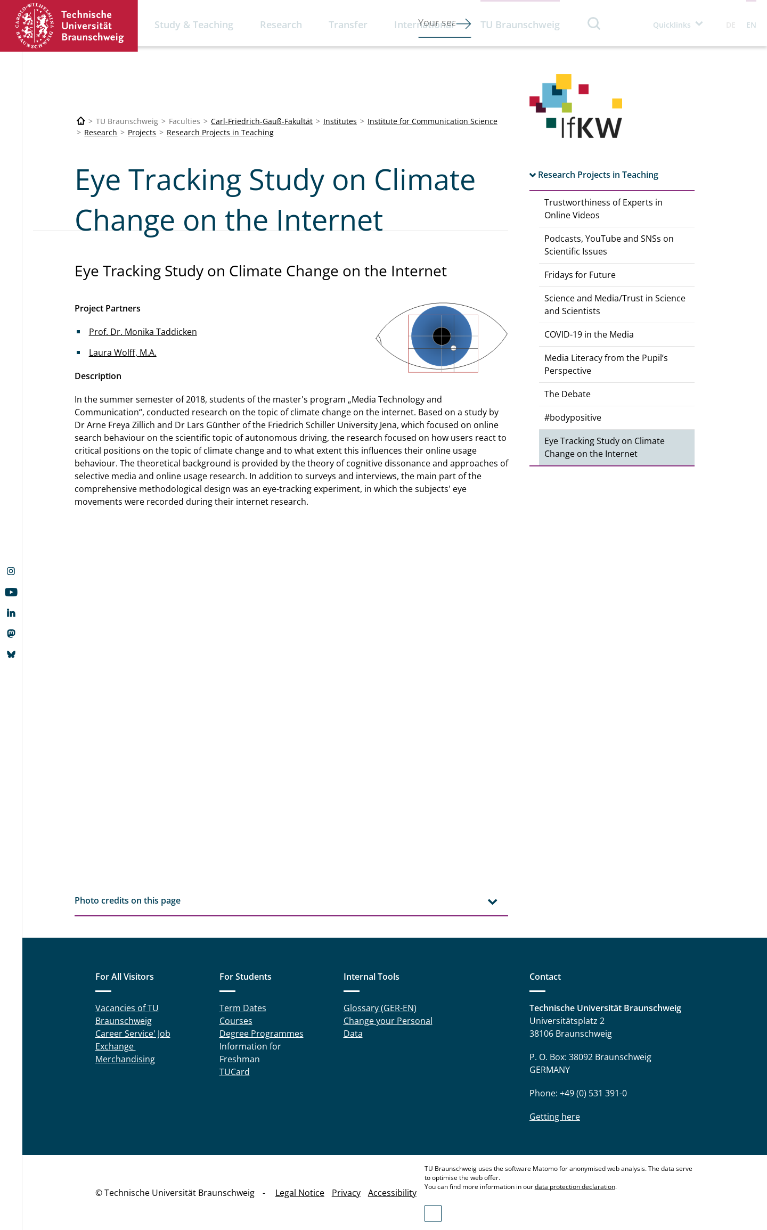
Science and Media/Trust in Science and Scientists (615, 304)
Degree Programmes (261, 1033)
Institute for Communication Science (432, 121)
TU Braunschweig (520, 24)
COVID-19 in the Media (589, 334)
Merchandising (125, 1059)
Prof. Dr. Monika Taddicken (143, 332)
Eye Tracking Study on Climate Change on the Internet (604, 447)
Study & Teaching (193, 24)
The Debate (567, 394)
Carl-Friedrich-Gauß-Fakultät (262, 121)
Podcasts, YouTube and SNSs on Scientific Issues (609, 245)
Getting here (554, 1116)
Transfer (348, 24)
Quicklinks (672, 25)
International (424, 24)
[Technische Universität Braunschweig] (81, 121)
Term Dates (242, 1008)
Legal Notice (299, 1193)
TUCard (234, 1072)
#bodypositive (572, 417)
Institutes (340, 121)
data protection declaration (575, 1186)
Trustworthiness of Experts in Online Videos (603, 208)
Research (281, 24)
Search (594, 23)
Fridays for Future (580, 275)
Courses (235, 1021)
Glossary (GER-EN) (380, 1008)
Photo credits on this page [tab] (128, 900)
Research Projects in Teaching (220, 132)
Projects (142, 132)
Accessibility (392, 1193)
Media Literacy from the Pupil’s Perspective (606, 364)
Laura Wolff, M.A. (123, 352)
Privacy (346, 1193)
